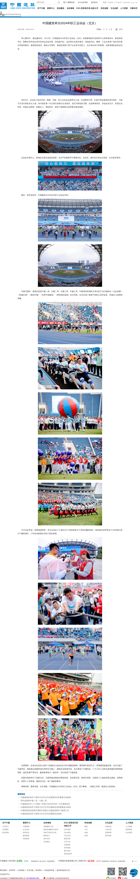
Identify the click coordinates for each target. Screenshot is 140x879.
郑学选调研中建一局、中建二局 (34, 796)
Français (118, 2)
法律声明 (12, 865)
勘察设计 (46, 831)
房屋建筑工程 (48, 821)
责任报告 (108, 831)
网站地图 (3, 865)
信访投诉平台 (5, 869)
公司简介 (5, 821)
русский (126, 2)
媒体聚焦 (26, 831)
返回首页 (94, 2)
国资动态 (26, 828)
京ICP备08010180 (32, 873)
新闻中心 (51, 8)
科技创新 (104, 8)
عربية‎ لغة (134, 2)
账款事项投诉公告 (63, 865)
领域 (86, 828)
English (111, 2)
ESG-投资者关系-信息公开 (87, 8)
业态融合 (46, 837)
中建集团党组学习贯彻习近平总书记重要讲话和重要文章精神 (46, 792)
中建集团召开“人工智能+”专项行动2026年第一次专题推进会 (45, 799)
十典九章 (108, 824)
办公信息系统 (83, 2)
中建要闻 (26, 821)
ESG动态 (67, 831)
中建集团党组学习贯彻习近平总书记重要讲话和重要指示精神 (46, 802)
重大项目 (67, 846)
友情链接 (21, 865)
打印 (120, 24)
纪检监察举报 (49, 865)
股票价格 (67, 834)
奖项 (86, 831)
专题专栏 (133, 8)
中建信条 (108, 821)
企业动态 (26, 824)
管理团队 (5, 824)
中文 (104, 2)
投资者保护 (68, 849)
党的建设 (60, 8)
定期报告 (67, 840)
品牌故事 (108, 828)
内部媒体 (26, 834)
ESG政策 (67, 828)
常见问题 (30, 865)
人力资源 (124, 8)
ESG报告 (67, 824)
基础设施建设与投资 (50, 824)
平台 (86, 824)
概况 (86, 821)
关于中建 (41, 8)
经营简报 (67, 843)
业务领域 (70, 8)
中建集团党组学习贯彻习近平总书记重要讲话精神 (41, 809)
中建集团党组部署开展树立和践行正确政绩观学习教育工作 (45, 806)
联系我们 (39, 865)
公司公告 (67, 837)
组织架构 (5, 828)
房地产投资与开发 (49, 828)
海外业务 (46, 834)
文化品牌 (114, 8)
